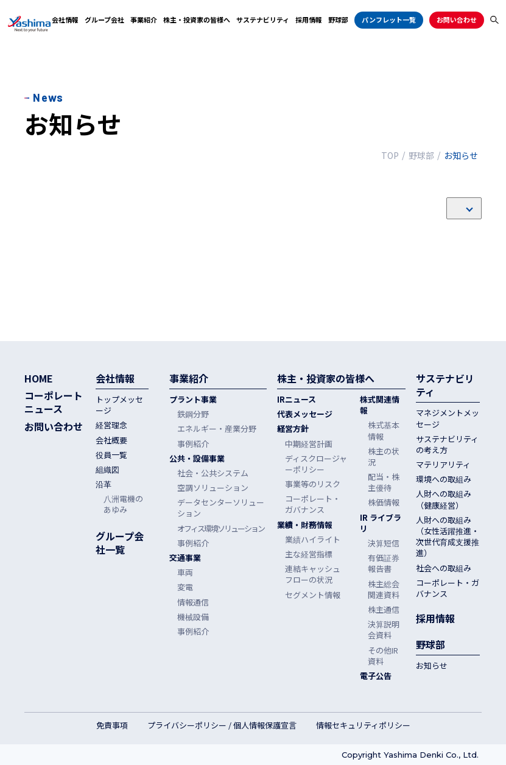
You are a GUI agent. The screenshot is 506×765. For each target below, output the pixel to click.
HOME (38, 378)
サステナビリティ (262, 19)
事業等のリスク (312, 484)
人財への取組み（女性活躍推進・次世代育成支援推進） (447, 537)
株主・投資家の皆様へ (196, 19)
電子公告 (376, 676)
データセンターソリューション (220, 508)
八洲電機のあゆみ (123, 504)
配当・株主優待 (383, 482)
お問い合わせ (457, 19)
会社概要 (111, 440)
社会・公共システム (212, 473)
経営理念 (111, 425)
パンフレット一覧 (389, 19)
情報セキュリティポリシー (363, 725)
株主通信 (383, 609)
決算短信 (383, 543)
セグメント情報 (312, 595)
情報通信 (193, 602)
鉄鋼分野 (193, 414)
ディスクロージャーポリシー (316, 464)
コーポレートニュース (53, 402)
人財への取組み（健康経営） (443, 499)
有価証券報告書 (383, 563)
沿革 (103, 484)
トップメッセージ (119, 405)
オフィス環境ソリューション (220, 528)
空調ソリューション (212, 487)
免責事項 (112, 725)
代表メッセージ (304, 414)
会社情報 (65, 19)
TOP (390, 155)
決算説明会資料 (383, 630)
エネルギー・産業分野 (216, 428)
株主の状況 (383, 457)
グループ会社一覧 (120, 543)
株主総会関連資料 (383, 590)
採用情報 (308, 19)
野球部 (338, 19)
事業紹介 (143, 19)
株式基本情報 (383, 431)
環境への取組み (443, 479)
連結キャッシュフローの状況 (312, 574)
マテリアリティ (443, 464)
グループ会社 (104, 19)
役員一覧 (111, 454)
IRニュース (296, 399)
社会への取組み (443, 568)
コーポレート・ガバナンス (312, 504)
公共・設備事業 (197, 458)
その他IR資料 (383, 656)
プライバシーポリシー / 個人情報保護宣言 (222, 725)
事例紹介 (193, 444)
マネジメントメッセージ (447, 418)
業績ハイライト (312, 539)
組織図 (107, 469)
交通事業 (185, 557)
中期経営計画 (308, 444)
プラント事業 (193, 399)
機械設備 (193, 617)
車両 (185, 572)
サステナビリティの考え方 (447, 445)
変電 (185, 587)
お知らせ (432, 665)
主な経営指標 (308, 554)
